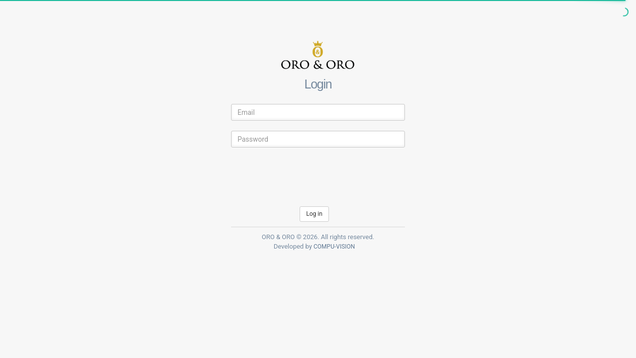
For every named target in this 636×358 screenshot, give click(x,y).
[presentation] (306, 177)
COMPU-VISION (334, 246)
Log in (314, 213)
